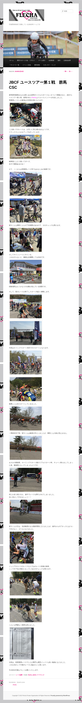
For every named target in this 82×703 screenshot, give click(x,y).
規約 (59, 60)
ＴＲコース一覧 (14, 65)
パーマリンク (40, 675)
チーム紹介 (41, 60)
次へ (71, 71)
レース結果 (19, 675)
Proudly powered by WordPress (60, 695)
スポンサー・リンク (49, 65)
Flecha (15, 685)
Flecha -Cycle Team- (26, 16)
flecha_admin (32, 675)
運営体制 (37, 65)
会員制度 (51, 60)
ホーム (12, 60)
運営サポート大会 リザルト (26, 60)
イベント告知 (27, 65)
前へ (65, 71)
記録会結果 (67, 60)
